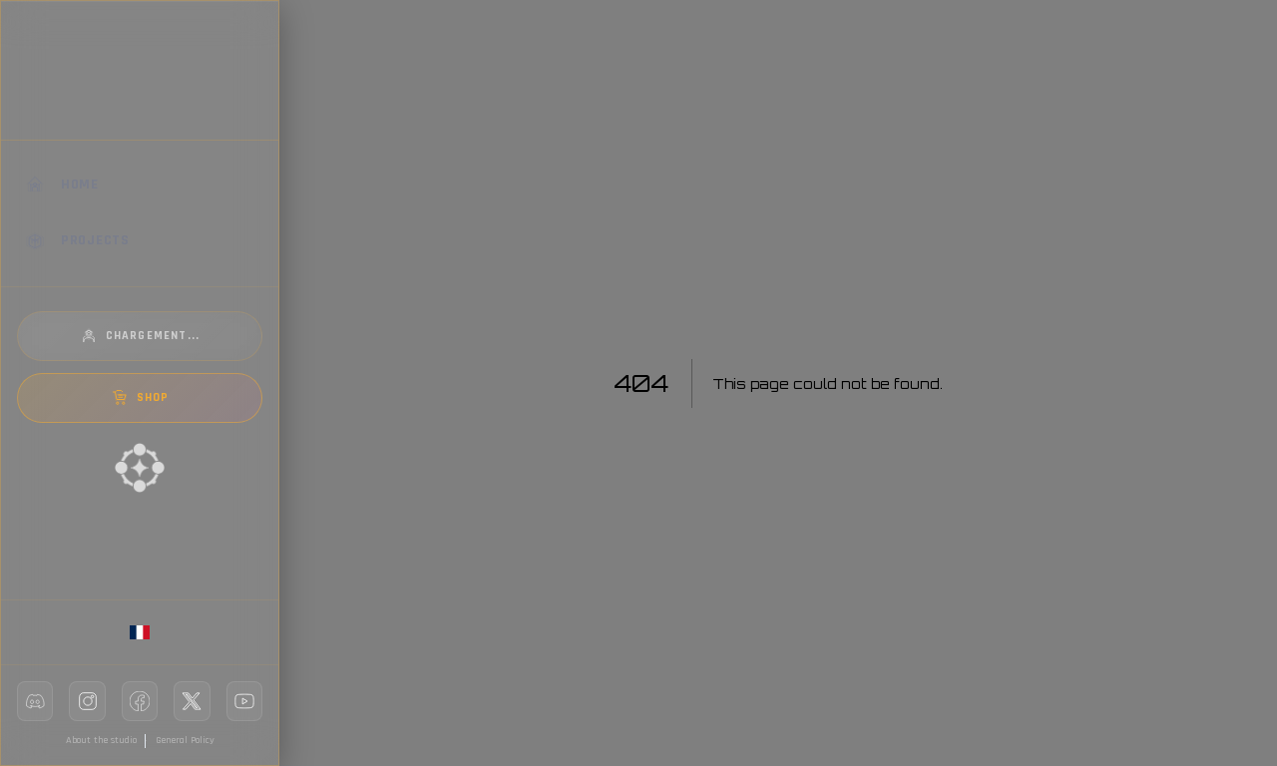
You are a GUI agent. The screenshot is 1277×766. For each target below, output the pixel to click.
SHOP (140, 398)
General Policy (185, 740)
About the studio (101, 740)
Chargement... (140, 336)
